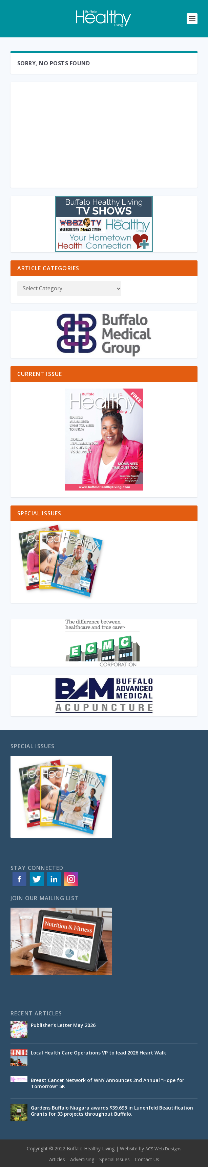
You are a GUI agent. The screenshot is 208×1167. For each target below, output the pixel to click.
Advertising (82, 1159)
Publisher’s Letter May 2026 (63, 1025)
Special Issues (114, 1159)
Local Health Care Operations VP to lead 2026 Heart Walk (98, 1052)
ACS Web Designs (163, 1149)
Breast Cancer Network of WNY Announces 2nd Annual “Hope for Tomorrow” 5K (107, 1083)
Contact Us (147, 1159)
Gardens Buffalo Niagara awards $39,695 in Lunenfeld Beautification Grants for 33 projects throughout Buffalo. (112, 1110)
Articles (57, 1159)
